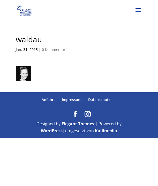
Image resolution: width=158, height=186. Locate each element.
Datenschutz (99, 99)
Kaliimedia (106, 131)
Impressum (71, 99)
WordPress (52, 131)
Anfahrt (48, 99)
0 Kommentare (54, 49)
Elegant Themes (78, 124)
